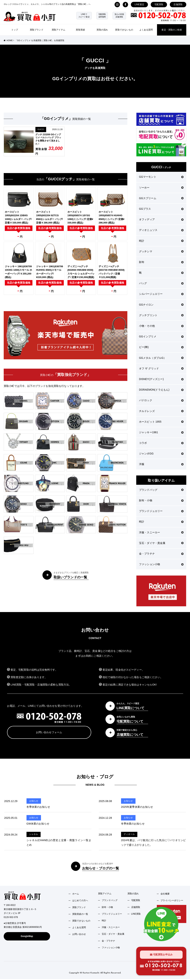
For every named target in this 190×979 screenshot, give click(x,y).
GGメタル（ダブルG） (161, 357)
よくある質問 (146, 29)
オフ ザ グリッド (161, 368)
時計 (161, 240)
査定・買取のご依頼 (171, 29)
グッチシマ (161, 251)
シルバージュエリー (161, 293)
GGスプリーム (161, 198)
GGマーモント (161, 176)
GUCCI (40, 129)
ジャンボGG (161, 453)
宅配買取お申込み (161, 954)
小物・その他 (161, 325)
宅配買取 (158, 4)
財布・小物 (161, 500)
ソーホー (161, 187)
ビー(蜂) (161, 347)
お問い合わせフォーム (49, 732)
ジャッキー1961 (161, 432)
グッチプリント (161, 315)
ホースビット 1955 (161, 421)
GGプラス (161, 208)
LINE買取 (136, 914)
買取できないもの (124, 29)
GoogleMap (27, 936)
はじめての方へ (80, 900)
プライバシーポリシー (172, 900)
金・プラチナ (161, 553)
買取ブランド (36, 29)
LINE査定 (139, 4)
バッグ (161, 283)
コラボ (161, 442)
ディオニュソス (161, 230)
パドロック (161, 400)
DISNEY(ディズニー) (161, 379)
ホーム (75, 893)
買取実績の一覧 (80, 914)
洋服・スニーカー (161, 532)
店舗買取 (178, 4)
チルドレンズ (161, 411)
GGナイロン (161, 304)
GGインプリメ (161, 336)
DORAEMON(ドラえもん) (161, 389)
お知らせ (33, 801)
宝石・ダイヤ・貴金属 (161, 543)
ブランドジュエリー (161, 511)
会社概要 (165, 893)
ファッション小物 (161, 564)
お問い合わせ (79, 934)
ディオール (129, 834)
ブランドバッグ (161, 489)
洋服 (161, 464)
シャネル (33, 834)
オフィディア (161, 219)
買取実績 (80, 29)
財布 (161, 262)
